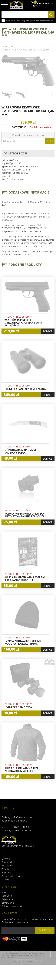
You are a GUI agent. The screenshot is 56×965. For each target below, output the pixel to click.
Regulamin (6, 872)
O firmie (5, 858)
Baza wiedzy (7, 862)
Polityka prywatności (11, 906)
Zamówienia (7, 902)
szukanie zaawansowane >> (40, 20)
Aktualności (7, 865)
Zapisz (50, 141)
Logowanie (6, 895)
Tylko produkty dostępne (14, 20)
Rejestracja (7, 899)
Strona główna (8, 46)
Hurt (3, 892)
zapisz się (45, 930)
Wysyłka (5, 868)
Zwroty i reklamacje (11, 875)
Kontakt (5, 879)
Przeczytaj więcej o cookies (24, 961)
